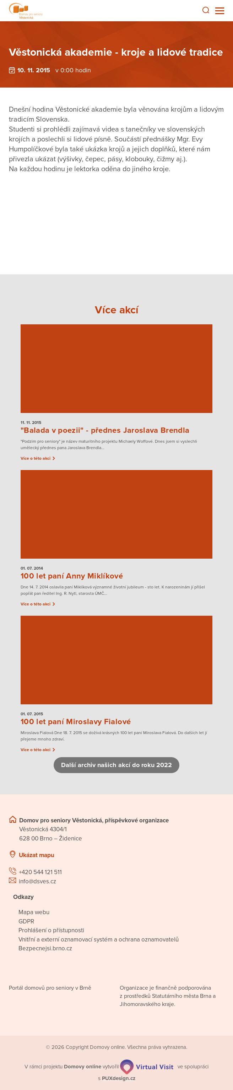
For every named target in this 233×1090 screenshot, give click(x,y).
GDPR (26, 921)
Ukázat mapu (36, 855)
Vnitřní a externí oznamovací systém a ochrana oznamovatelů (98, 939)
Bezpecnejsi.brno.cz (45, 948)
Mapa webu (33, 912)
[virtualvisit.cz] (146, 1066)
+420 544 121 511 (40, 872)
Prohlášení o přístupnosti (51, 930)
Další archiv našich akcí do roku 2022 (116, 765)
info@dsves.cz (37, 881)
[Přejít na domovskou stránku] (26, 11)
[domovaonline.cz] (82, 1066)
